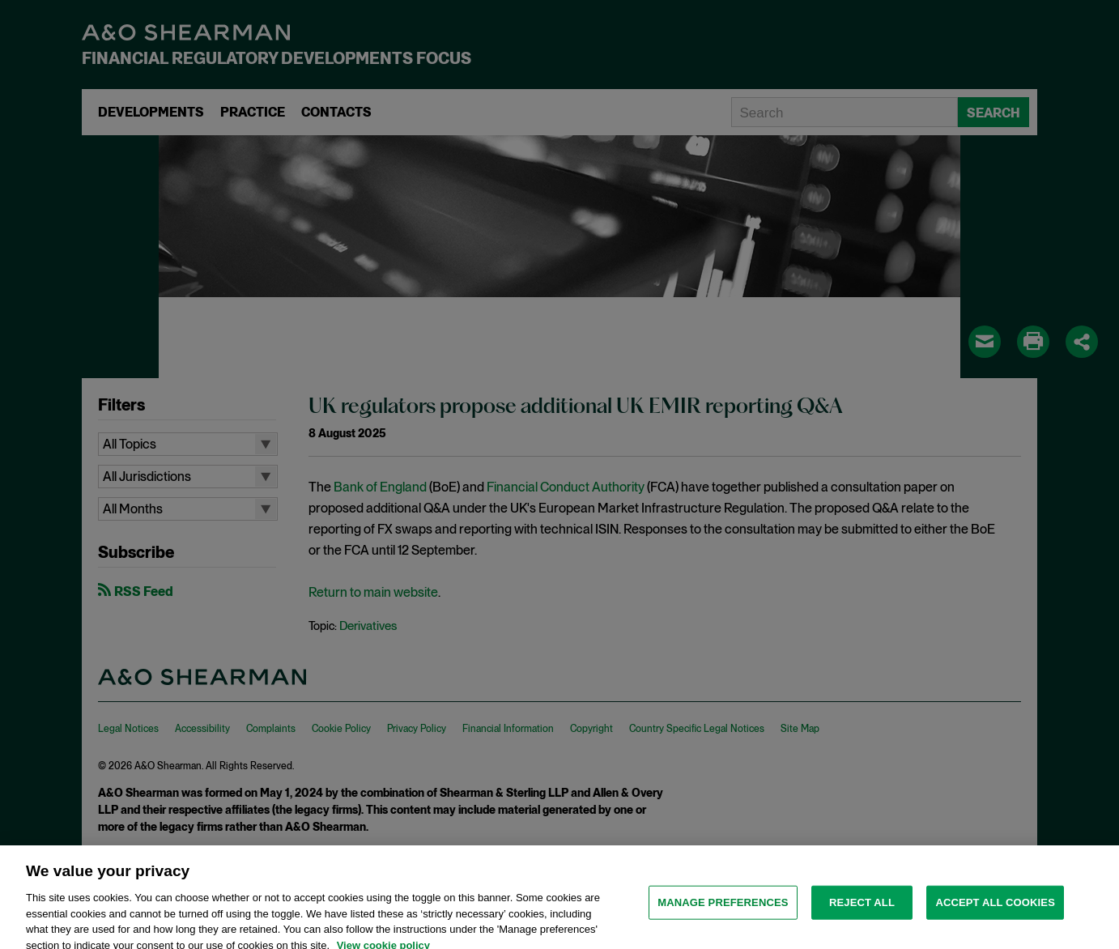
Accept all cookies (995, 910)
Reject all (862, 910)
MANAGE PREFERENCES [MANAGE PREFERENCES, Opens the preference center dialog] (722, 910)
